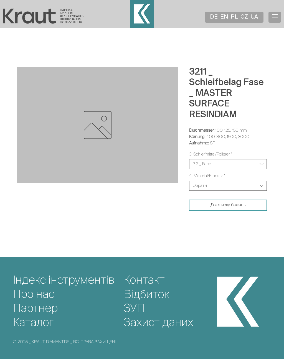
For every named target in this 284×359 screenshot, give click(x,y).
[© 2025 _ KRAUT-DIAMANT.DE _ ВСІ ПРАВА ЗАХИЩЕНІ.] (109, 342)
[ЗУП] (170, 309)
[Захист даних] (170, 323)
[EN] (224, 17)
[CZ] (244, 17)
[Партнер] (68, 309)
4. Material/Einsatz (207, 176)
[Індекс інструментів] (68, 280)
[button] (275, 17)
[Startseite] (29, 16)
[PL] (235, 17)
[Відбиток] (170, 295)
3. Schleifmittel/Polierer (210, 154)
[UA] (255, 17)
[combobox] (228, 164)
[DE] (214, 17)
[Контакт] (170, 280)
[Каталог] (68, 323)
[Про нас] (68, 295)
